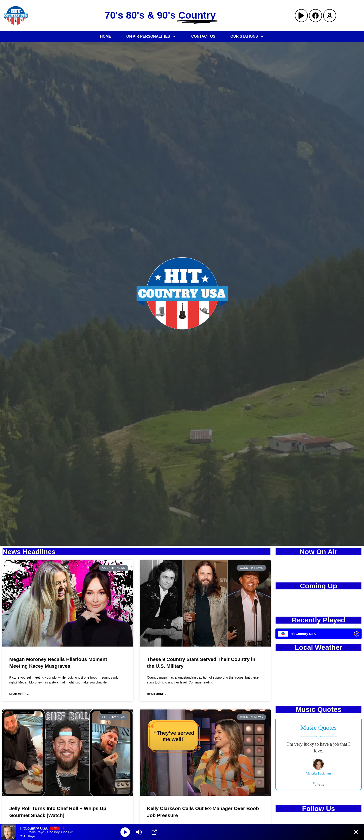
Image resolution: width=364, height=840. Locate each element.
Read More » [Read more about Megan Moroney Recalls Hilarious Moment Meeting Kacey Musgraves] (19, 694)
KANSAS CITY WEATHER (318, 673)
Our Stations (247, 36)
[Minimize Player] (355, 832)
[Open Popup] (154, 832)
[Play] (125, 832)
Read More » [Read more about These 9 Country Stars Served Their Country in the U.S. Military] (156, 694)
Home (105, 36)
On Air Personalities (151, 36)
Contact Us (203, 36)
